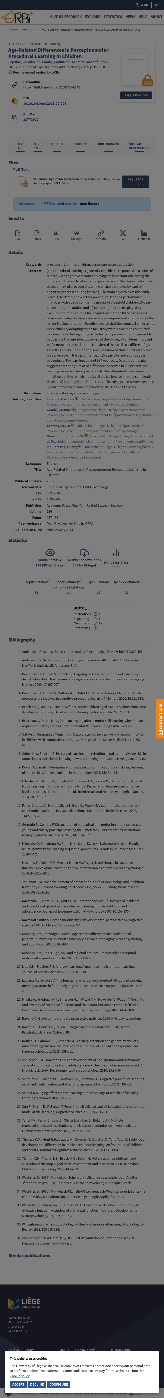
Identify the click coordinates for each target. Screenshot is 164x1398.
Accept (18, 1384)
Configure (59, 1384)
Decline (37, 1384)
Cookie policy (19, 1376)
